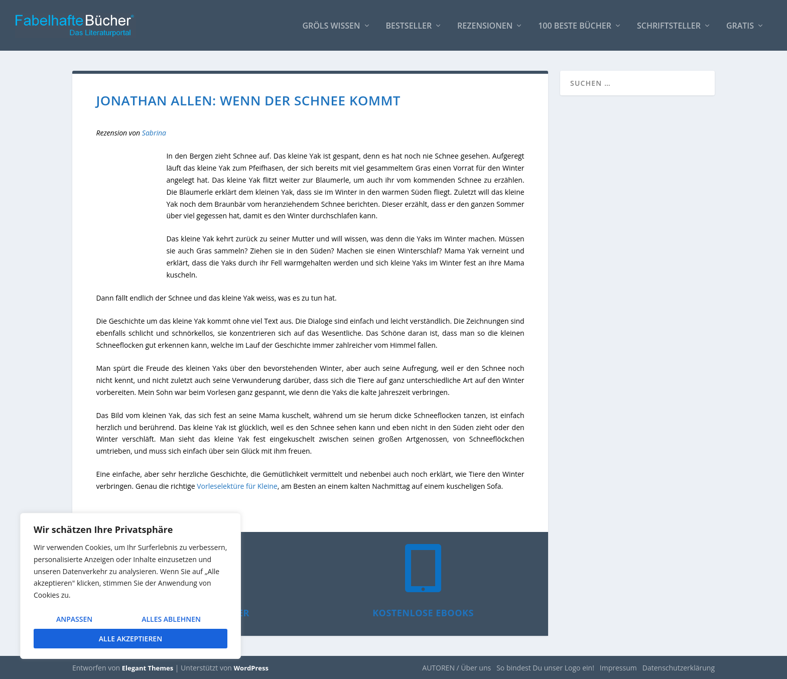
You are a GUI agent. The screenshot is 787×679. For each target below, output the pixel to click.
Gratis (740, 26)
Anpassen (74, 619)
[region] (130, 586)
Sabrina (154, 132)
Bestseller (409, 26)
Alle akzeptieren (130, 638)
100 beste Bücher (574, 26)
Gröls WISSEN (331, 26)
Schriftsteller (669, 26)
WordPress (251, 667)
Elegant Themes (147, 667)
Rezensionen (484, 26)
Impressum (618, 667)
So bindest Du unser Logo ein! (545, 667)
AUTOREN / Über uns (456, 667)
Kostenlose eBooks (423, 612)
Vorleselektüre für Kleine (237, 485)
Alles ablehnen (171, 619)
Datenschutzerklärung (678, 667)
